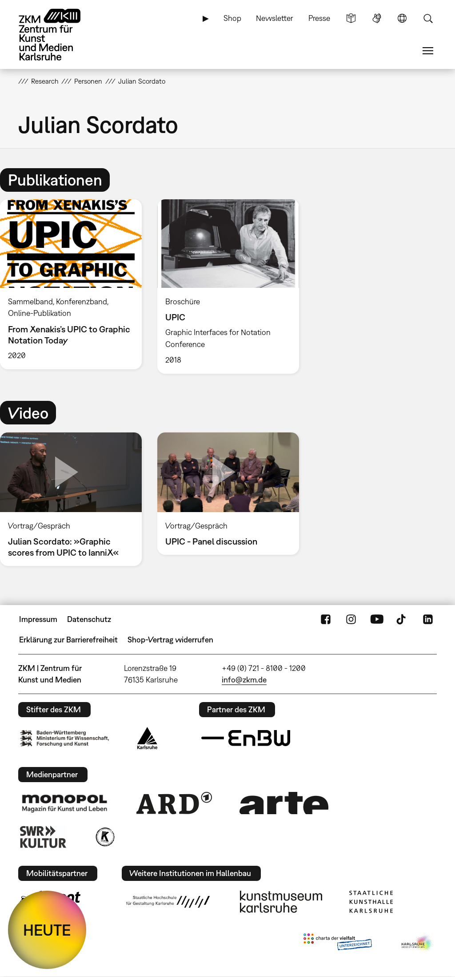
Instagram (351, 619)
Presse (319, 18)
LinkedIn (428, 619)
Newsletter (274, 18)
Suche (428, 18)
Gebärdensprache (377, 18)
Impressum (38, 619)
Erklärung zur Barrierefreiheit (68, 639)
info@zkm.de (244, 679)
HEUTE (47, 930)
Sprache (402, 18)
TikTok (402, 619)
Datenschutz (89, 619)
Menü (428, 50)
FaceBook (326, 619)
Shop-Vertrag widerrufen (170, 639)
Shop (232, 18)
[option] (228, 286)
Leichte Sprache (351, 18)
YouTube (377, 619)
